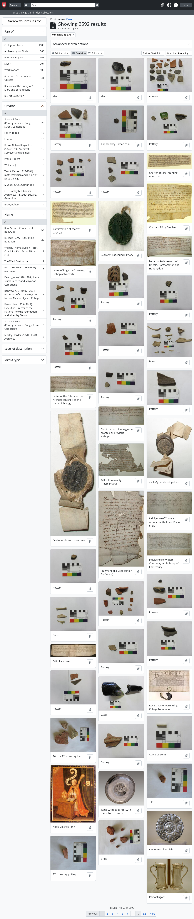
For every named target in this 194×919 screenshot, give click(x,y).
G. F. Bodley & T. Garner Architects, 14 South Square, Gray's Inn (24, 194)
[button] (162, 5)
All (5, 39)
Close (69, 19)
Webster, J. (24, 165)
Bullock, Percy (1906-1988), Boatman (24, 239)
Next (152, 913)
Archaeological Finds (24, 51)
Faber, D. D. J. (24, 133)
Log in (185, 5)
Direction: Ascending (178, 53)
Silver (24, 64)
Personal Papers (24, 58)
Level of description (18, 349)
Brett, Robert (24, 205)
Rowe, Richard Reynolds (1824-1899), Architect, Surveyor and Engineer (24, 149)
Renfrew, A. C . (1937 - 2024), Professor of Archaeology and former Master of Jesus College (24, 294)
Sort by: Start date (152, 53)
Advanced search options (70, 44)
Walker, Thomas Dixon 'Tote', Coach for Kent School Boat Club (24, 251)
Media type (12, 360)
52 (144, 913)
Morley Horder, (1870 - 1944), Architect (24, 336)
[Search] (63, 5)
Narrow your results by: (24, 21)
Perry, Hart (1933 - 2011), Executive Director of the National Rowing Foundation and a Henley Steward (24, 310)
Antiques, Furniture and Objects (24, 77)
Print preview (60, 53)
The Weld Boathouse (24, 261)
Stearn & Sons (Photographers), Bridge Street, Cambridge (24, 123)
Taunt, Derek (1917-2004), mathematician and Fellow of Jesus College (24, 175)
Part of (9, 31)
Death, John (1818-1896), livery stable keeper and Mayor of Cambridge (24, 281)
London (24, 139)
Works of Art (24, 70)
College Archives (24, 45)
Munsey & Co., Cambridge (24, 185)
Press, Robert (24, 159)
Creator (9, 106)
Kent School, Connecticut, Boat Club (24, 229)
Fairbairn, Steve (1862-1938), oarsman (24, 269)
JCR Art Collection (24, 96)
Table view (95, 53)
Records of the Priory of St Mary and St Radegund (24, 87)
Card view (79, 53)
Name (8, 214)
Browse (14, 5)
